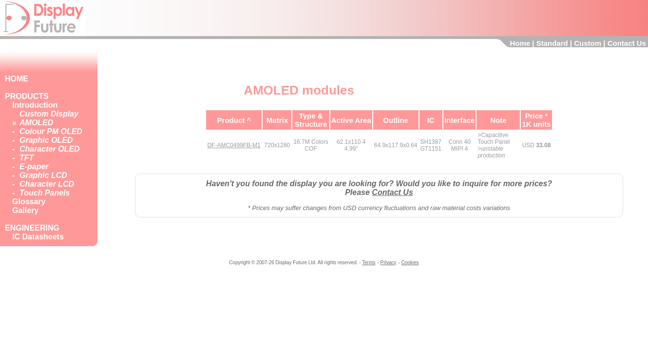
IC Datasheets (38, 237)
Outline (395, 120)
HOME (16, 79)
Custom (587, 43)
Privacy (389, 262)
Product (231, 120)
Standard (552, 43)
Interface (459, 120)
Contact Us (627, 43)
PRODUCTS (27, 96)
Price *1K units (536, 120)
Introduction (34, 105)
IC (431, 120)
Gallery (25, 210)
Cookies (410, 262)
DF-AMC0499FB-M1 (233, 145)
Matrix (277, 120)
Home (520, 43)
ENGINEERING (32, 228)
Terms (368, 262)
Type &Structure (311, 120)
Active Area (351, 120)
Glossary (28, 201)
